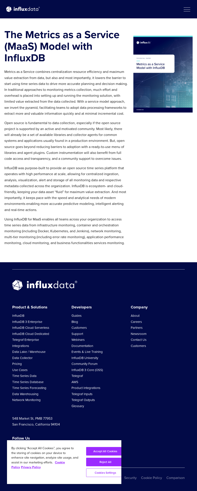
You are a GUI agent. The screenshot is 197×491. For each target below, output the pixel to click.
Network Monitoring (26, 400)
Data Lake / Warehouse (28, 351)
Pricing (17, 363)
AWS (74, 382)
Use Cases (20, 370)
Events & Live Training (87, 351)
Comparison (175, 477)
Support (77, 333)
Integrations (20, 345)
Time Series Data (24, 375)
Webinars (78, 339)
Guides (76, 315)
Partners (137, 327)
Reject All (105, 462)
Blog (74, 321)
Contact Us (138, 339)
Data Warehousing (25, 394)
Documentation (82, 345)
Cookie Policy (151, 477)
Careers (136, 321)
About (135, 315)
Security (130, 477)
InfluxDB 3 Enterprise (27, 321)
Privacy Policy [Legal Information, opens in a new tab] (31, 467)
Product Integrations (85, 387)
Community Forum (84, 363)
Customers (79, 327)
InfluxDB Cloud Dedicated (30, 333)
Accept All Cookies (105, 451)
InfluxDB (18, 315)
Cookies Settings (105, 473)
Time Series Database (28, 382)
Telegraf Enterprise (25, 339)
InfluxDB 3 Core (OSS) (87, 370)
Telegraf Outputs (83, 400)
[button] (186, 9)
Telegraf (77, 375)
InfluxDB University (84, 357)
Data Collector (22, 357)
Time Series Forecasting (29, 387)
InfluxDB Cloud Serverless (30, 327)
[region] (64, 462)
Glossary (77, 406)
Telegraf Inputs (81, 394)
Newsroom (138, 333)
